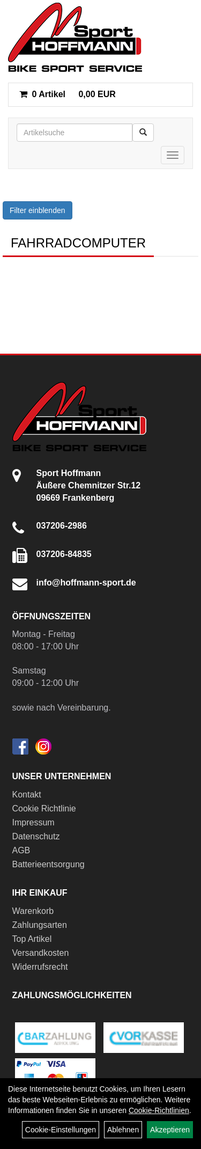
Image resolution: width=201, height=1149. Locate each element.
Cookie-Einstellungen (60, 1129)
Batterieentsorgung (48, 864)
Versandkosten (40, 952)
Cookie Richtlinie (44, 808)
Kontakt (26, 794)
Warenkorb (33, 911)
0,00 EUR (67, 94)
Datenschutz (36, 836)
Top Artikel (32, 938)
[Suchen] (143, 132)
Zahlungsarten (39, 925)
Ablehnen (123, 1129)
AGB (21, 850)
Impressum (33, 822)
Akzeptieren (170, 1129)
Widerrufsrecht (40, 966)
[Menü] (172, 155)
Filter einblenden (37, 210)
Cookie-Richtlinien (159, 1110)
